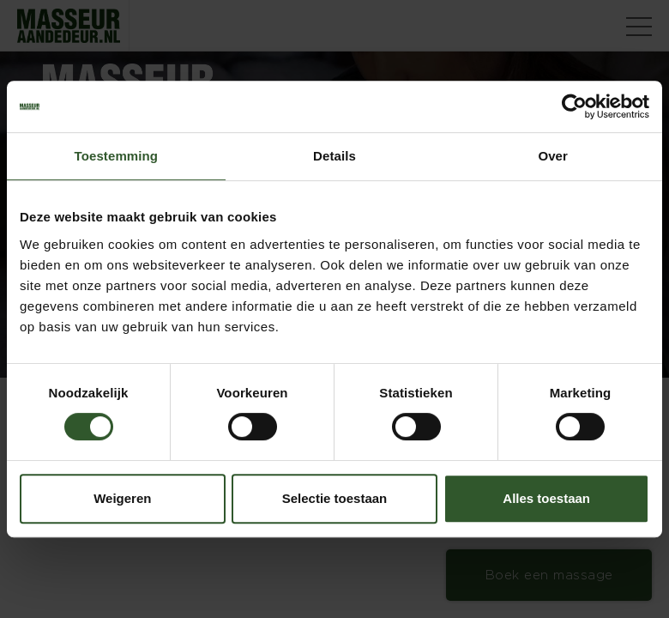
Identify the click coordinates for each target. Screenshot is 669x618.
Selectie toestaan (335, 498)
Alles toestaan (546, 498)
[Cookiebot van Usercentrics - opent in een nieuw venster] (574, 106)
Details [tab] (334, 155)
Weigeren (122, 498)
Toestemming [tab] (117, 155)
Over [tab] (553, 155)
